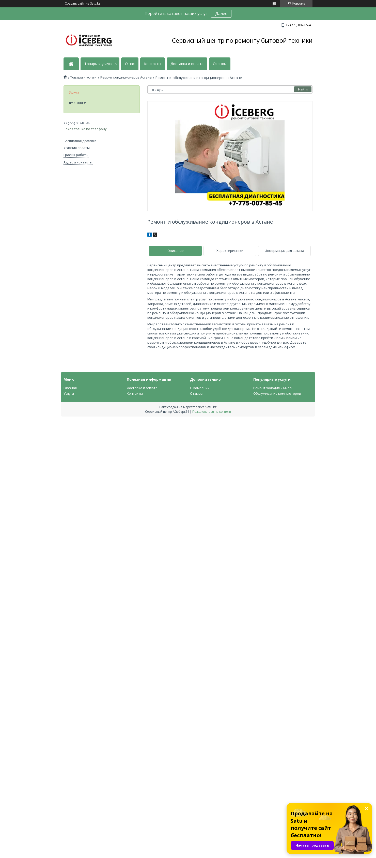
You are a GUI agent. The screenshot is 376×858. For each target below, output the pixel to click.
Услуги (69, 393)
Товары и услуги (98, 64)
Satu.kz (211, 407)
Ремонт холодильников (272, 388)
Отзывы (220, 64)
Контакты (152, 64)
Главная (70, 388)
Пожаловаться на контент (211, 411)
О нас (130, 64)
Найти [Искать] (303, 89)
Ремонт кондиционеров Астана (126, 77)
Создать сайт (74, 3)
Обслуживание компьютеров (277, 393)
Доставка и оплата (186, 64)
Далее (221, 13)
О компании (200, 388)
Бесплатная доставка (80, 141)
